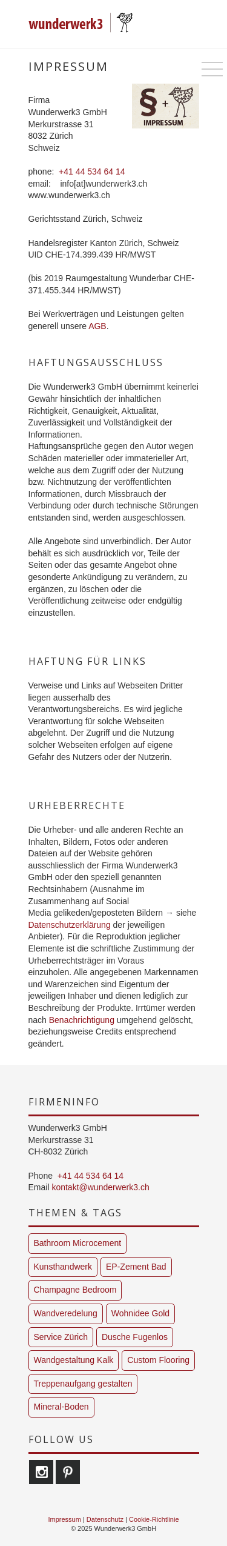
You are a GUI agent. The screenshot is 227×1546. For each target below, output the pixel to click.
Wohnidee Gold (140, 1313)
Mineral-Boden (61, 1406)
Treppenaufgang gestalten (83, 1383)
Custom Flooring (158, 1360)
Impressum (64, 1519)
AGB (97, 326)
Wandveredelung (65, 1313)
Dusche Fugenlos (135, 1337)
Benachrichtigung (81, 1020)
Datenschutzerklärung (69, 925)
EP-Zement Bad (136, 1266)
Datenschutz (105, 1519)
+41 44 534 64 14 (92, 171)
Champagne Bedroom (75, 1289)
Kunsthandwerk (63, 1266)
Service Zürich (61, 1337)
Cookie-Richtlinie (154, 1519)
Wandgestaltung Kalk (74, 1360)
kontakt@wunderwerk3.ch (100, 1187)
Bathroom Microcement (78, 1243)
